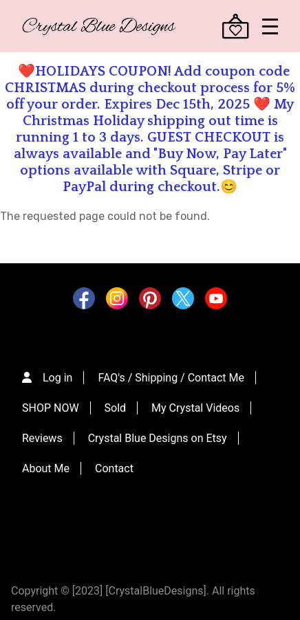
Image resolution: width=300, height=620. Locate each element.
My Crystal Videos (195, 407)
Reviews (42, 438)
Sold (116, 407)
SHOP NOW (50, 407)
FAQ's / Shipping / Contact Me (171, 377)
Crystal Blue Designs (98, 27)
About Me (45, 468)
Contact (114, 468)
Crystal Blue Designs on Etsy (157, 438)
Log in (57, 377)
